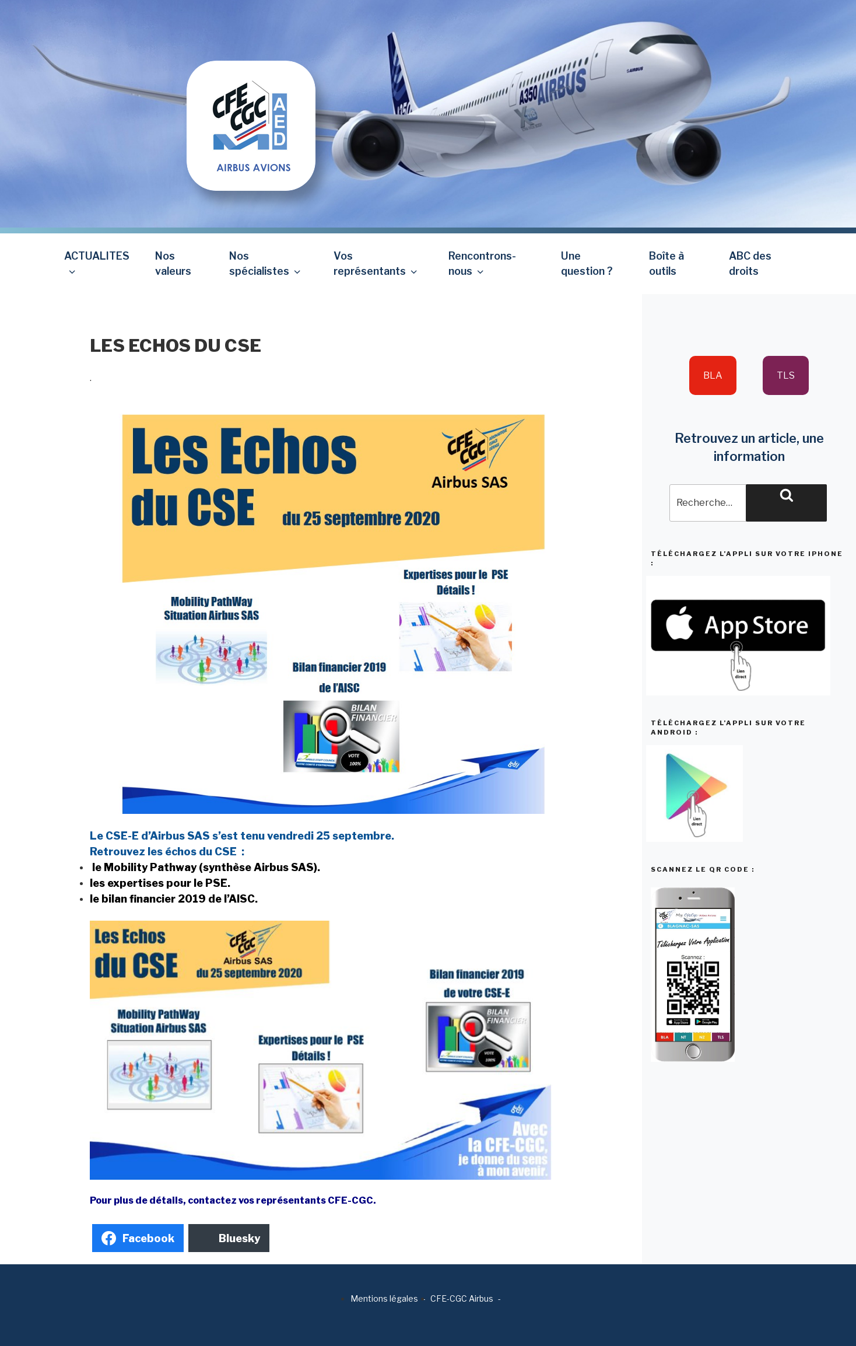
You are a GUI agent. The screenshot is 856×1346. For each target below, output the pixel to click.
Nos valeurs (173, 263)
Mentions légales (384, 1298)
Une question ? (587, 263)
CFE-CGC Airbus (461, 1298)
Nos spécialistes (266, 263)
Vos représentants (376, 263)
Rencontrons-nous (482, 263)
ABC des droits (750, 263)
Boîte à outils (666, 263)
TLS (786, 375)
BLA (712, 375)
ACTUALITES (96, 263)
